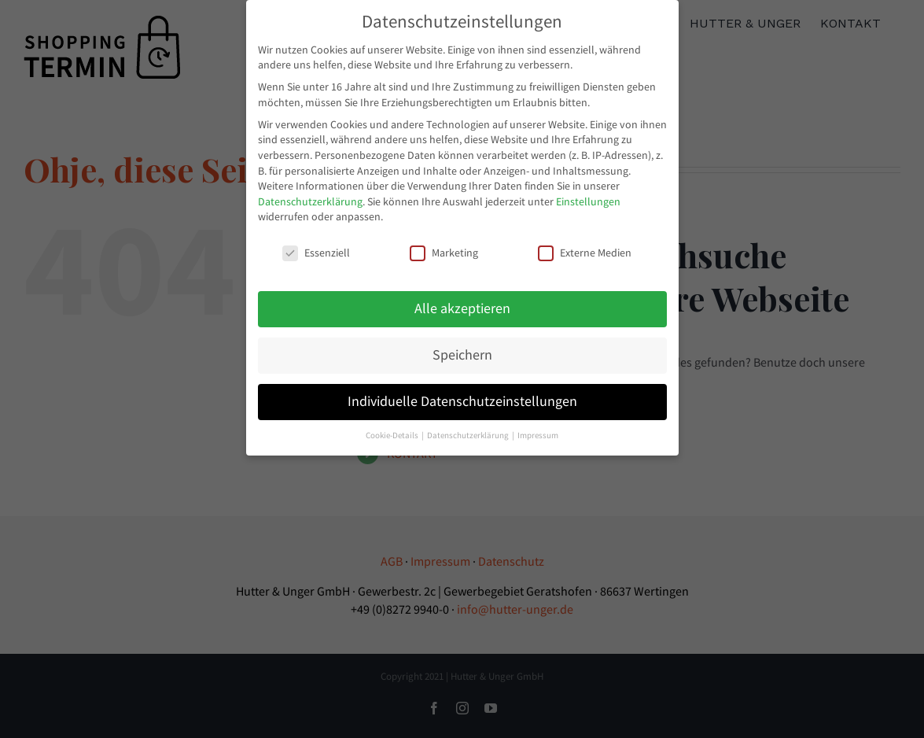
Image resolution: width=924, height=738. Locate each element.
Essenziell (316, 251)
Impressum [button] (537, 434)
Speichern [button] (462, 353)
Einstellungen (588, 200)
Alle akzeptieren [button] (462, 306)
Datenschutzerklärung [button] (468, 434)
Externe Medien (584, 251)
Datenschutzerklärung (310, 200)
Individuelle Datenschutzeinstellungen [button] (462, 399)
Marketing (444, 251)
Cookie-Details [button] (393, 434)
